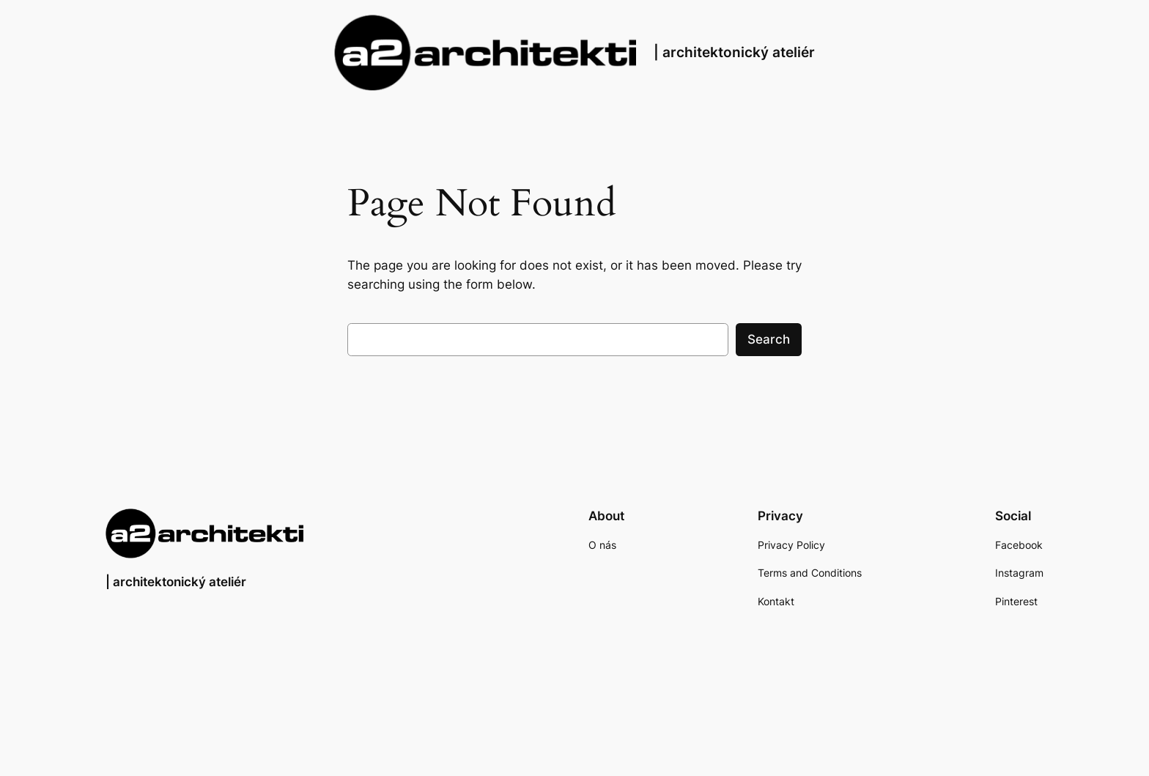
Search (768, 339)
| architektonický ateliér (734, 52)
